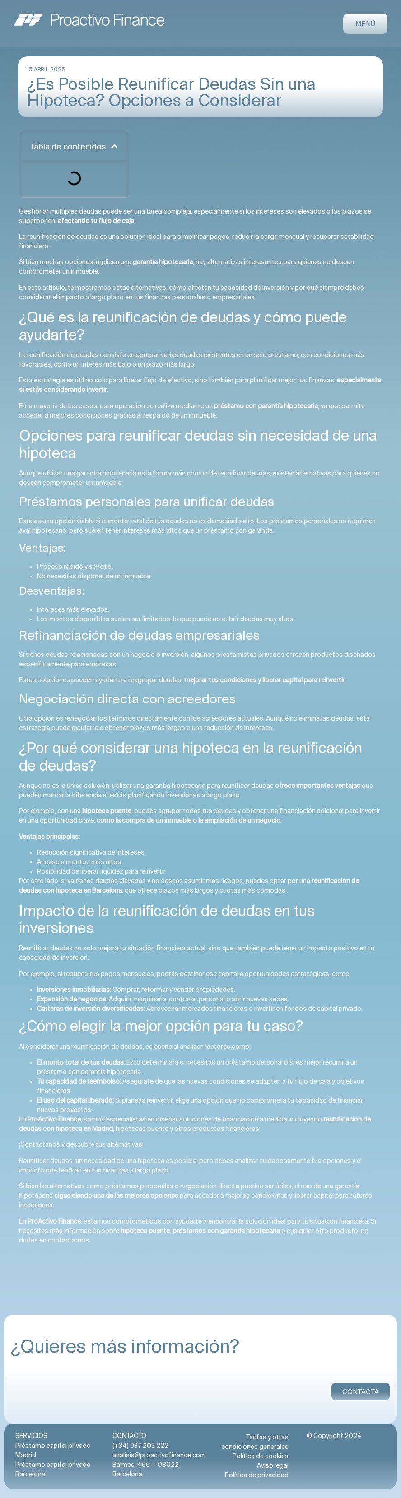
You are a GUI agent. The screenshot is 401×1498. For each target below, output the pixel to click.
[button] (114, 146)
